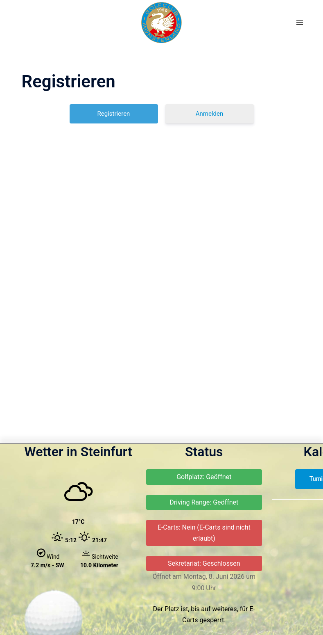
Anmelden (210, 113)
